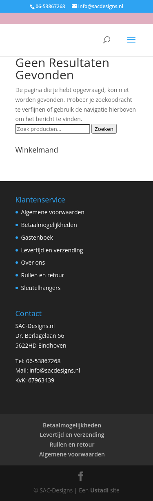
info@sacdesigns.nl (54, 370)
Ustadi (99, 490)
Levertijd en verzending (52, 250)
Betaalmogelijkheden (49, 225)
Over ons (33, 262)
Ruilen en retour (42, 275)
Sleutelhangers (41, 288)
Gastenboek (37, 237)
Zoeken (104, 129)
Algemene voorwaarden (52, 212)
